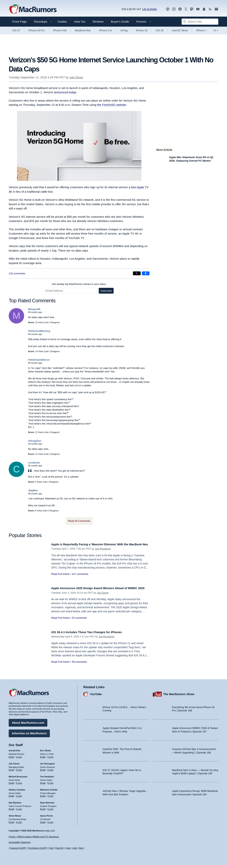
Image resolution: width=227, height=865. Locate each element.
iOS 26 (159, 30)
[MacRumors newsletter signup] (216, 9)
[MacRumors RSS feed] (210, 9)
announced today (65, 92)
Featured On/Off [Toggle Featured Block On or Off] (17, 848)
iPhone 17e (105, 30)
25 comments (79, 622)
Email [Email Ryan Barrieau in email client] (43, 808)
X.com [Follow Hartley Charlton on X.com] (19, 794)
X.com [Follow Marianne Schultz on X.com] (50, 794)
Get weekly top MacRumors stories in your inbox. (79, 284)
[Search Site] (200, 22)
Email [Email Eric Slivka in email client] (43, 755)
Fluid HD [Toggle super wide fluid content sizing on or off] (59, 848)
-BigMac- (33, 490)
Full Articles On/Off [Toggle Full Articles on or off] (37, 848)
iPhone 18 (141, 30)
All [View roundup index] (215, 30)
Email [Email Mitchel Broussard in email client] (11, 781)
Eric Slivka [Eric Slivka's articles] (45, 749)
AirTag (124, 30)
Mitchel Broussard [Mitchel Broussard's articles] (18, 775)
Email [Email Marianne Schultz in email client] (43, 794)
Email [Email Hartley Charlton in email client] (11, 794)
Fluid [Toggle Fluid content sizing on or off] (51, 848)
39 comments (79, 661)
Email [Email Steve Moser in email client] (11, 820)
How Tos (79, 21)
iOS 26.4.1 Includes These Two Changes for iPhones (92, 632)
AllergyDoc (34, 440)
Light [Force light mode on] (74, 848)
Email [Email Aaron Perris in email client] (43, 820)
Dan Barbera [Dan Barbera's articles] (15, 801)
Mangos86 (34, 309)
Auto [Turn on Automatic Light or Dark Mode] (68, 848)
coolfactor (34, 462)
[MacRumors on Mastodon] (192, 9)
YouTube (96, 692)
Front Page (19, 21)
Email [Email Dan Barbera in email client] (11, 808)
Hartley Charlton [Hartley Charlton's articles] (17, 788)
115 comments (17, 273)
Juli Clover (76, 77)
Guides (62, 21)
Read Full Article (60, 578)
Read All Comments (79, 520)
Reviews (98, 21)
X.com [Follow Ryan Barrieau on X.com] (50, 808)
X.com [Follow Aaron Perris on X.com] (50, 820)
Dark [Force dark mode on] (81, 848)
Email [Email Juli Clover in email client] (11, 768)
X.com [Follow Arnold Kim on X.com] (19, 755)
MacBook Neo (83, 30)
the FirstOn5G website (111, 104)
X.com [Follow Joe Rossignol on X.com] (50, 768)
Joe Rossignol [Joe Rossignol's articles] (47, 762)
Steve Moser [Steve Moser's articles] (15, 814)
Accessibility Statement (20, 842)
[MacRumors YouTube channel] (198, 9)
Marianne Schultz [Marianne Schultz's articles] (49, 788)
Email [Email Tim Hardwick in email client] (43, 781)
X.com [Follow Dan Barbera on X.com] (19, 808)
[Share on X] (137, 273)
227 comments (80, 578)
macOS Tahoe (180, 30)
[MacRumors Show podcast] (168, 9)
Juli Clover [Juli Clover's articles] (14, 762)
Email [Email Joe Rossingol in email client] (43, 768)
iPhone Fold (59, 30)
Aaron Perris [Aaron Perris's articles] (46, 814)
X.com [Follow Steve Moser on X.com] (19, 820)
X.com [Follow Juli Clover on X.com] (19, 768)
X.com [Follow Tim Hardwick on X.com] (50, 781)
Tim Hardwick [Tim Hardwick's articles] (47, 775)
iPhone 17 (202, 30)
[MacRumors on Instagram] (174, 9)
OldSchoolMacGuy (39, 331)
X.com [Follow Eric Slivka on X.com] (50, 755)
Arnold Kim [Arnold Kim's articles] (14, 749)
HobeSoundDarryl (38, 359)
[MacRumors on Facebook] (180, 9)
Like (47, 322)
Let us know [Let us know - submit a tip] (149, 9)
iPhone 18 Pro (36, 30)
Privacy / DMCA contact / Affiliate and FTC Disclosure (34, 836)
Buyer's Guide (120, 21)
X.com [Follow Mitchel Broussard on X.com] (19, 781)
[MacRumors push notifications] (204, 9)
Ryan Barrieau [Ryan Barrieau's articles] (47, 801)
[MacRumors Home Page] (33, 9)
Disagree (54, 322)
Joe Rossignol (103, 553)
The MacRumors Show (178, 692)
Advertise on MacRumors (29, 732)
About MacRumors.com (28, 721)
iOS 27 (16, 30)
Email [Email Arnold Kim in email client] (11, 755)
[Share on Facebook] (146, 273)
